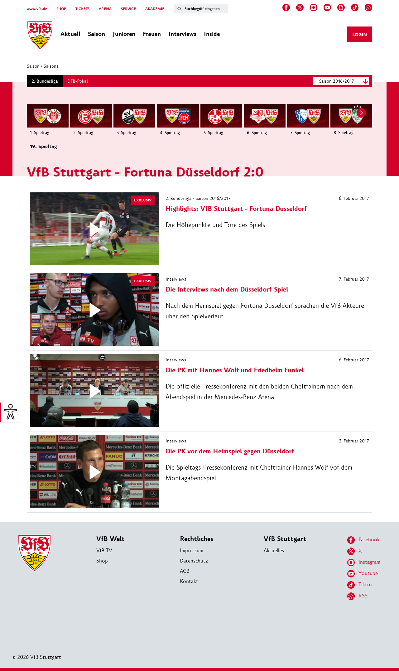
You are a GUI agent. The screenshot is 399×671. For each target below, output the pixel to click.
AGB (185, 571)
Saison (33, 66)
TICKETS (82, 9)
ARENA (105, 9)
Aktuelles (274, 550)
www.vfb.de (37, 9)
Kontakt (189, 581)
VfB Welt (110, 538)
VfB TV (104, 550)
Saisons (51, 66)
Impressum (191, 550)
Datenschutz (194, 561)
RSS (357, 596)
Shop (102, 561)
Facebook (363, 540)
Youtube (362, 573)
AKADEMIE (154, 9)
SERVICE (128, 9)
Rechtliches (196, 538)
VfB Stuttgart (285, 538)
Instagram (363, 562)
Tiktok (360, 585)
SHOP (61, 9)
